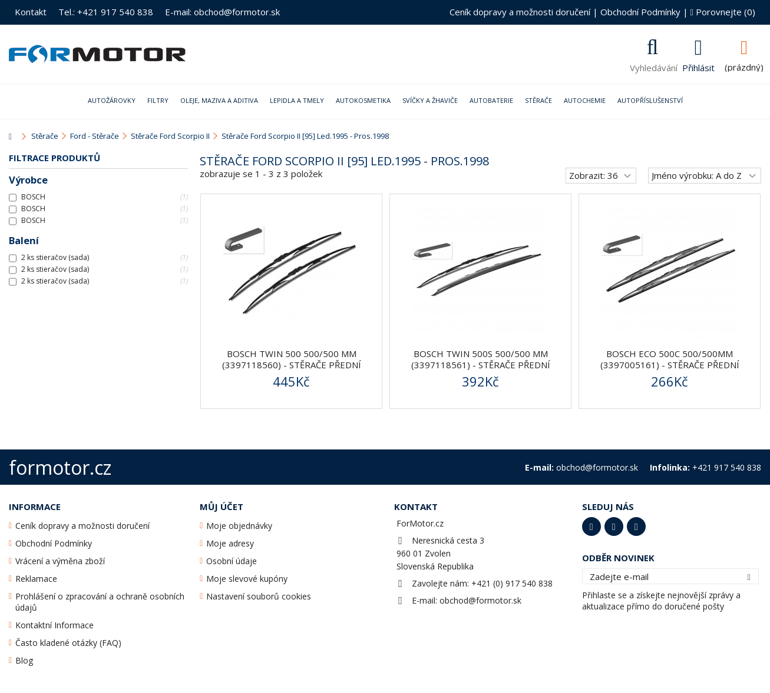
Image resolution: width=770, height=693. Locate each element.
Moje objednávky (239, 525)
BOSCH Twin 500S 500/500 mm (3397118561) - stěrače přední (480, 359)
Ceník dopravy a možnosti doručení (520, 12)
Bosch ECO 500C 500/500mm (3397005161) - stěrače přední (669, 359)
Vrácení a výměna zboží (60, 561)
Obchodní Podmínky (640, 12)
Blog (24, 660)
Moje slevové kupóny (246, 578)
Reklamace (36, 578)
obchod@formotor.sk (480, 600)
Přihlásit (698, 66)
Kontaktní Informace (54, 625)
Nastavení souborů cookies (258, 596)
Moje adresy (230, 543)
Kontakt (31, 12)
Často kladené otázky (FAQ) (68, 642)
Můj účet (221, 506)
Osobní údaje (231, 561)
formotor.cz (60, 467)
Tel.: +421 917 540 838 (105, 12)
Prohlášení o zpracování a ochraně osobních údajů (99, 602)
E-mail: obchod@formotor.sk (222, 12)
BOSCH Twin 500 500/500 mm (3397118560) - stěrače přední (291, 359)
